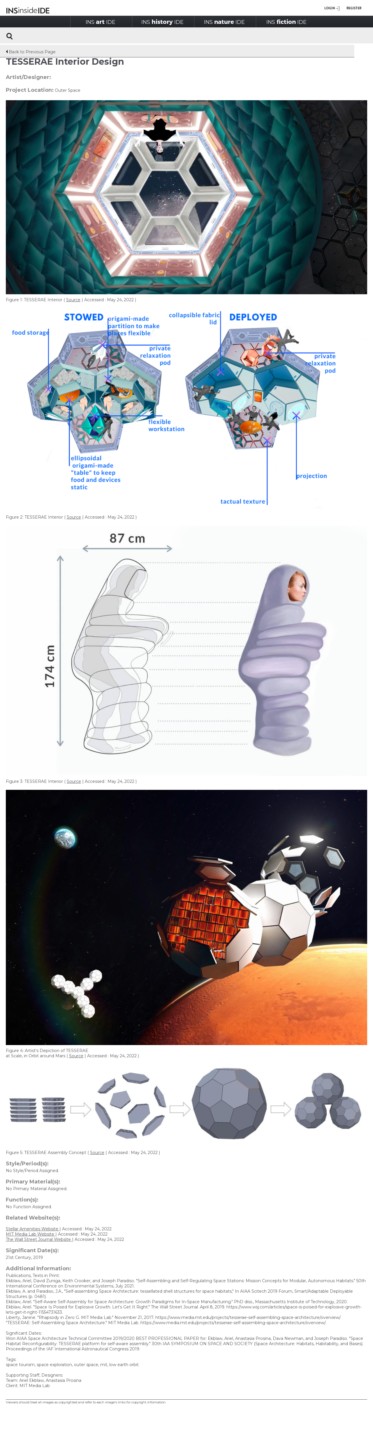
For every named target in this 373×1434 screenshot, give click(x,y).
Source (73, 299)
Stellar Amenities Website (32, 1229)
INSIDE (100, 21)
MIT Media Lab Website (30, 1234)
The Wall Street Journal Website (39, 1239)
